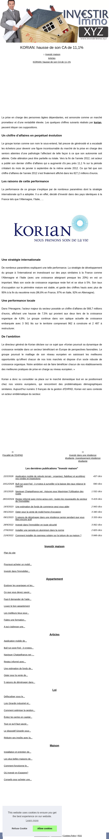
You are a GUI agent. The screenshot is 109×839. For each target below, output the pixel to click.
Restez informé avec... (15, 661)
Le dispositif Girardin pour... (17, 731)
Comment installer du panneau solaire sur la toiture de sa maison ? (48, 535)
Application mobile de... (15, 641)
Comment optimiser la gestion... (19, 710)
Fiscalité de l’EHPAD (12, 455)
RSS (80, 836)
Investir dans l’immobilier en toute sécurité (36, 525)
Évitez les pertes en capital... (18, 717)
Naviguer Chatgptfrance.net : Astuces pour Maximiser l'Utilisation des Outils (49, 492)
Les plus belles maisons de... (18, 759)
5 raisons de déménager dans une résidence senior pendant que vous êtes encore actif (49, 518)
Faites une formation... (15, 620)
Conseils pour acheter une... (18, 779)
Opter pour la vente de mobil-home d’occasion (38, 512)
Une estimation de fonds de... (18, 668)
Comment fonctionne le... (16, 766)
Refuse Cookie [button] (19, 828)
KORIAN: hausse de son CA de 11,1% (52, 62)
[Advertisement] (52, 87)
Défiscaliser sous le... (14, 696)
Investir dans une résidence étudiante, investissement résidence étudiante (82, 458)
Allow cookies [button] (44, 828)
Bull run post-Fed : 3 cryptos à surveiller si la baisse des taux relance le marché (50, 485)
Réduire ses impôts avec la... (18, 737)
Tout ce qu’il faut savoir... (16, 724)
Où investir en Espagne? (16, 772)
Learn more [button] (32, 820)
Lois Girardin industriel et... (17, 703)
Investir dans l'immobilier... (17, 571)
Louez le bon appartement (17, 606)
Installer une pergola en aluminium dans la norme (39, 530)
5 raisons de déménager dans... (19, 682)
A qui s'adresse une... (14, 626)
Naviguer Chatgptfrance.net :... (19, 654)
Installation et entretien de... (17, 752)
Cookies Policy (69, 836)
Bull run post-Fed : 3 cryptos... (19, 648)
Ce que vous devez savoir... (17, 592)
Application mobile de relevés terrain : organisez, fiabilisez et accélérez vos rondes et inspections (50, 477)
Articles (51, 58)
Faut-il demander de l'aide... (17, 599)
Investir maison (52, 54)
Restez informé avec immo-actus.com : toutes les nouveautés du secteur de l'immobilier (51, 500)
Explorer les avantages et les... (19, 585)
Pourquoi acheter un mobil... (18, 564)
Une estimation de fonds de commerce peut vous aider (42, 507)
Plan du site (9, 553)
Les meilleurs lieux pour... (16, 613)
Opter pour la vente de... (16, 675)
